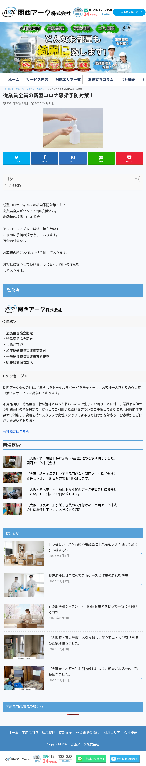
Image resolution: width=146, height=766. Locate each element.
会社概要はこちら (16, 431)
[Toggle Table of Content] (134, 179)
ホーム (13, 79)
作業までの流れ (87, 732)
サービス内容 (37, 79)
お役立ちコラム (100, 79)
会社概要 (128, 79)
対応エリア (112, 732)
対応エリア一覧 (68, 79)
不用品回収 (30, 732)
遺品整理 (48, 732)
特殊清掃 (65, 732)
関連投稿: (15, 185)
